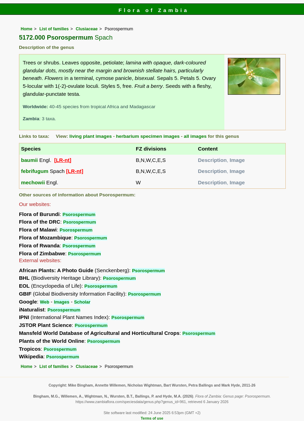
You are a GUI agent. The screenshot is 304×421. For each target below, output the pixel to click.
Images (61, 302)
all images (195, 136)
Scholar (82, 302)
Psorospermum (78, 214)
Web (44, 302)
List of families (54, 29)
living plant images (90, 136)
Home (26, 29)
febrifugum (34, 171)
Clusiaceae (87, 29)
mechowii (33, 182)
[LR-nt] (62, 160)
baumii (29, 160)
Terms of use (152, 418)
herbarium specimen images (148, 136)
